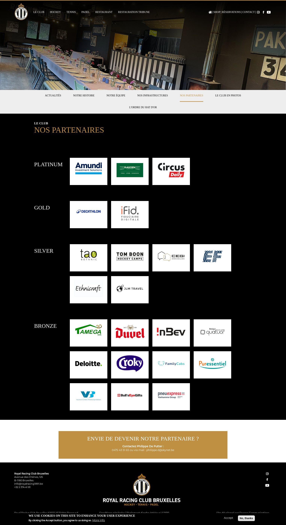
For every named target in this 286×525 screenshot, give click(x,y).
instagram (267, 473)
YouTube (269, 12)
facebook (267, 479)
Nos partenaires (191, 95)
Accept (228, 518)
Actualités (53, 95)
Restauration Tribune (134, 12)
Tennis (71, 12)
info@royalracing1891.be (28, 484)
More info (98, 521)
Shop (217, 12)
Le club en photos (228, 95)
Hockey (55, 12)
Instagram (258, 12)
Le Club (38, 12)
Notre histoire (84, 95)
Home (210, 12)
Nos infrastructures (152, 95)
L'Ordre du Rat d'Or (143, 107)
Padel (85, 12)
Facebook (263, 12)
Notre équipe (116, 95)
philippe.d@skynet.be (160, 450)
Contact (248, 12)
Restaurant (103, 12)
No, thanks (246, 518)
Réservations (231, 12)
